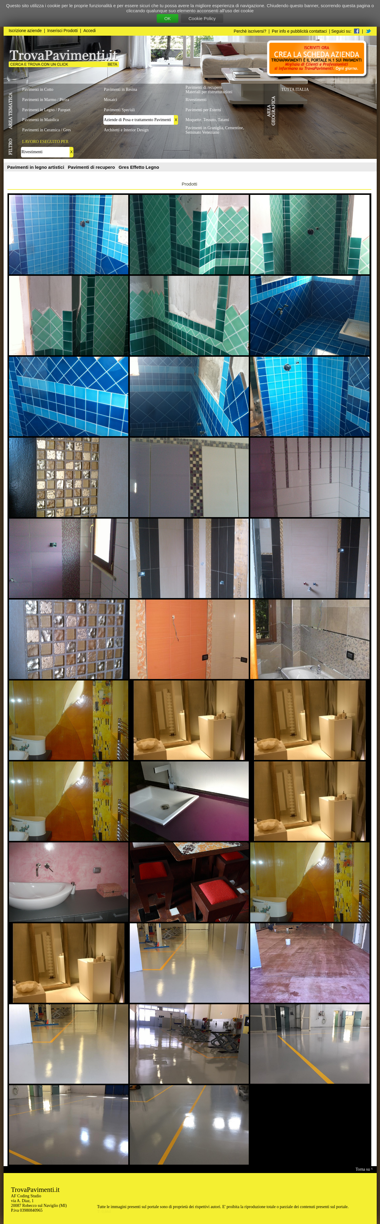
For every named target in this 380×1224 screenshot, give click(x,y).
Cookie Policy (202, 18)
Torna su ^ (364, 1169)
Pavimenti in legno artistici (36, 167)
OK (167, 18)
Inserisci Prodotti (62, 30)
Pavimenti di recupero (92, 167)
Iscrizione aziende (25, 30)
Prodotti (189, 183)
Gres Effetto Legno (139, 167)
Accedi (89, 30)
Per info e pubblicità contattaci (299, 31)
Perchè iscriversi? (250, 31)
